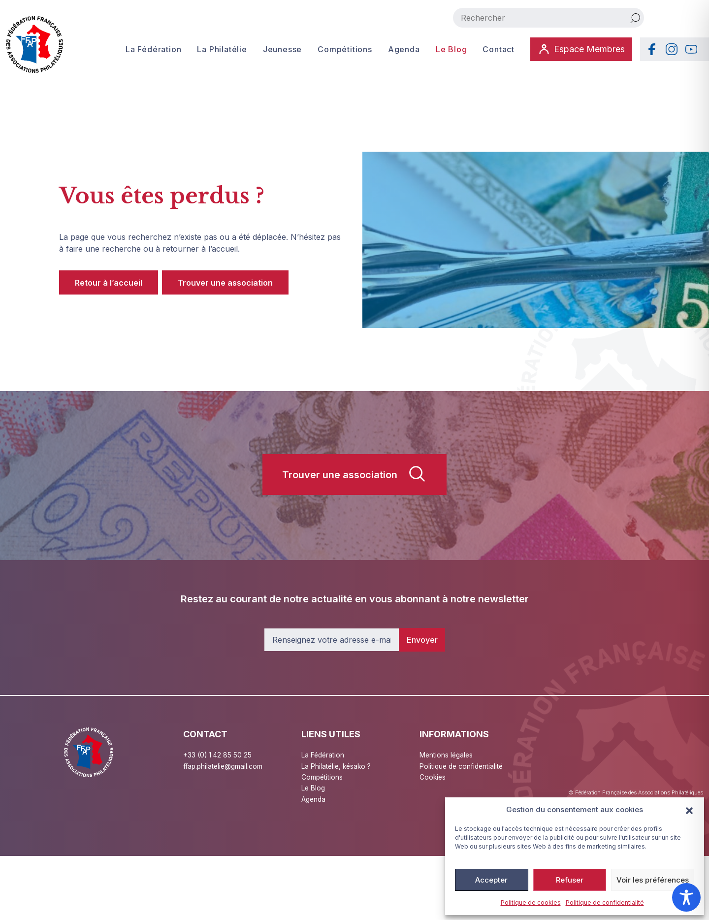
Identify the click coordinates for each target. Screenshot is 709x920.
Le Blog (451, 49)
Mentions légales (447, 755)
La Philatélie (222, 49)
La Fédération (153, 49)
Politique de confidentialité (605, 902)
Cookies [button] (433, 777)
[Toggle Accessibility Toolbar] (686, 897)
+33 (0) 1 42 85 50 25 (218, 755)
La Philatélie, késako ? (337, 766)
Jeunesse (281, 49)
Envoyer (422, 640)
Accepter (491, 880)
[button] (689, 810)
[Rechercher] (635, 17)
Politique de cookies (531, 902)
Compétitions (344, 49)
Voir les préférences (652, 880)
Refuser (569, 880)
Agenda (403, 49)
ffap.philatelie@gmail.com (224, 766)
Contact (498, 49)
